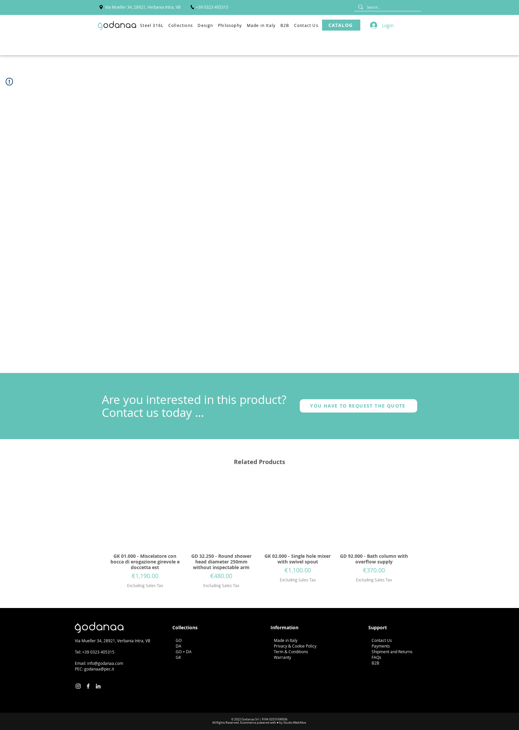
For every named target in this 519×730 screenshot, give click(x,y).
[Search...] (387, 7)
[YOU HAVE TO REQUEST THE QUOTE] (358, 406)
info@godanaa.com (105, 663)
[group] (259, 533)
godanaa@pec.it (99, 668)
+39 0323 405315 (98, 652)
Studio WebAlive (294, 723)
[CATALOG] (341, 25)
